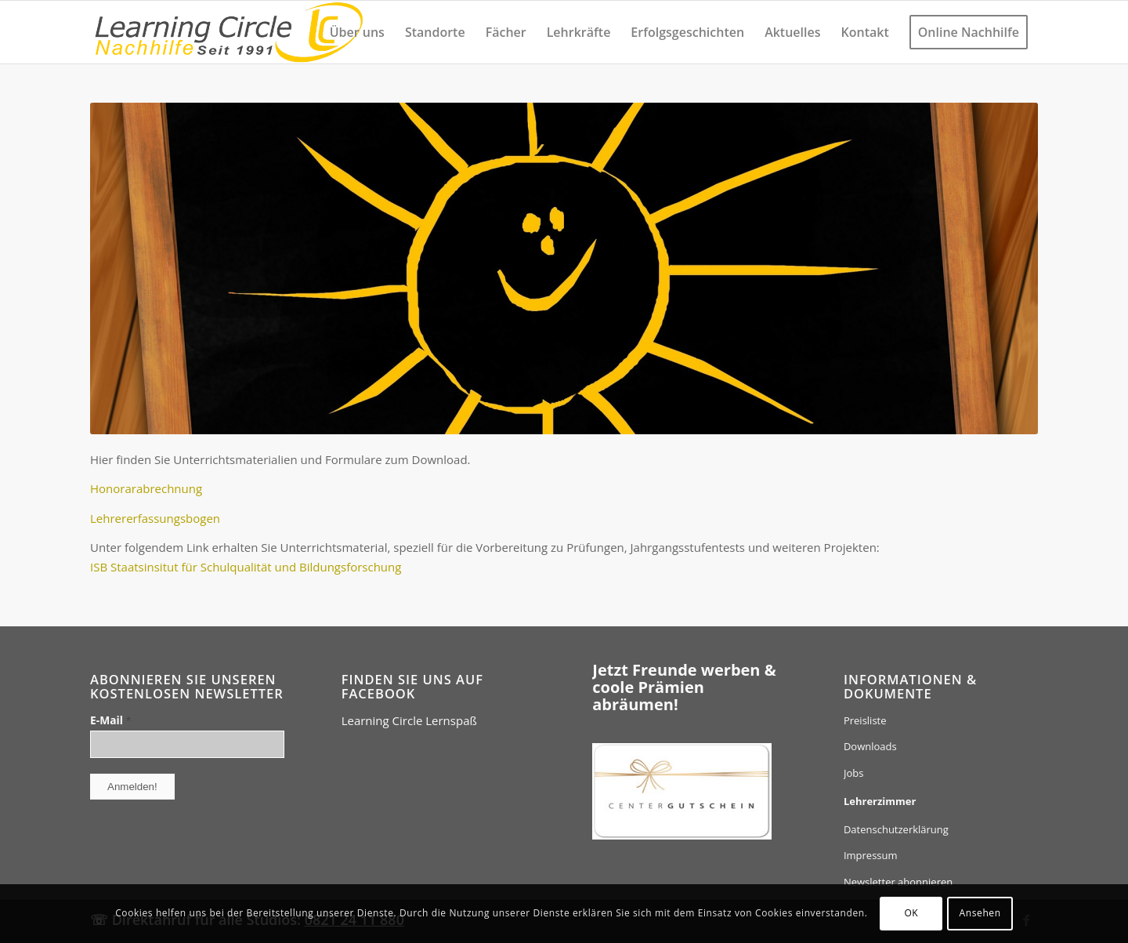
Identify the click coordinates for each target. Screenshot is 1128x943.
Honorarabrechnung (146, 488)
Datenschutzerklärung (896, 829)
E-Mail (111, 720)
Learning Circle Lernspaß (409, 720)
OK (911, 912)
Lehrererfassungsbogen (155, 518)
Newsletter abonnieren (898, 882)
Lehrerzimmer (880, 801)
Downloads (870, 746)
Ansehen (980, 912)
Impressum (871, 855)
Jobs (853, 773)
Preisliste (865, 720)
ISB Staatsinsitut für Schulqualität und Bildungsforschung (245, 567)
